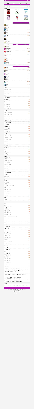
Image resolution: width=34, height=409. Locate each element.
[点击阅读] (29, 99)
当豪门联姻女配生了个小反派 (7, 134)
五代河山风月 (5, 207)
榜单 (26, 4)
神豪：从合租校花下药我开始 (7, 145)
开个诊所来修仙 (6, 195)
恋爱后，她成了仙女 (6, 147)
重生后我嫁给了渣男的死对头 (7, 122)
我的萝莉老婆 (5, 180)
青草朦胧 (5, 114)
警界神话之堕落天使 (6, 209)
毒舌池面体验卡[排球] (6, 234)
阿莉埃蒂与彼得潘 (6, 232)
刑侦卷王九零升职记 (6, 176)
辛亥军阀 (5, 205)
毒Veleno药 (5, 153)
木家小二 (5, 191)
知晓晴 (5, 89)
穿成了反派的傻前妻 (6, 124)
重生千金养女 (5, 130)
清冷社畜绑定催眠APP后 (7, 226)
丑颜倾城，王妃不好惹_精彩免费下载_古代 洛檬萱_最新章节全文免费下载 (15, 281)
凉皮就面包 (5, 137)
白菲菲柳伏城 (5, 199)
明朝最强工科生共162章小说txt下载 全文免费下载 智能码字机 (14, 278)
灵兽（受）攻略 (6, 159)
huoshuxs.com (6, 0)
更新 (20, 4)
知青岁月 (5, 187)
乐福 (4, 256)
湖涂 (4, 162)
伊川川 (5, 139)
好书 (13, 4)
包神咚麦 (5, 241)
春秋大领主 (5, 220)
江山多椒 (5, 102)
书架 (27, 0)
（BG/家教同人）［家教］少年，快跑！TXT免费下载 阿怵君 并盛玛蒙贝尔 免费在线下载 (16, 274)
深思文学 (5, 216)
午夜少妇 (5, 185)
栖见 (4, 104)
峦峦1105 (5, 108)
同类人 (5, 230)
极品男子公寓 (5, 101)
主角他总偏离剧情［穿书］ (7, 249)
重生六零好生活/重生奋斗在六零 (7, 120)
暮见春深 (5, 135)
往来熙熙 (5, 258)
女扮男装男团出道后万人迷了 (7, 255)
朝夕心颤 (5, 95)
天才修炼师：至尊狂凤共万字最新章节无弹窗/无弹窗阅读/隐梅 (14, 277)
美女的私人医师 (6, 184)
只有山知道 (5, 233)
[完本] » (29, 87)
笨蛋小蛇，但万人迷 (6, 228)
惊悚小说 (14, 3)
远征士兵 (5, 212)
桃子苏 (5, 214)
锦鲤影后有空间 (6, 151)
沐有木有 (5, 254)
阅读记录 (26, 3)
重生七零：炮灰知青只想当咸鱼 (7, 128)
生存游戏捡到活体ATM (6, 99)
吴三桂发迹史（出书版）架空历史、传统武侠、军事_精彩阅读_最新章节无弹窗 (15, 270)
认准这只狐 (5, 262)
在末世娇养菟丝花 (6, 247)
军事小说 (20, 3)
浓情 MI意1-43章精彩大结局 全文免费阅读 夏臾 (12, 271)
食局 (4, 149)
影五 (4, 131)
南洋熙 (5, 239)
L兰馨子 (5, 210)
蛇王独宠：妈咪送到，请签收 (7, 97)
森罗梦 (5, 235)
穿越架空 (8, 3)
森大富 (5, 129)
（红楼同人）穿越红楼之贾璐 (7, 172)
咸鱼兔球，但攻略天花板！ (7, 253)
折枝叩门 (5, 260)
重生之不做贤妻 (6, 174)
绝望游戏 (5, 197)
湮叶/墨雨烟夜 (5, 160)
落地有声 (5, 251)
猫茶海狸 (5, 189)
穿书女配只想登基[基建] (7, 157)
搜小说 (29, 0)
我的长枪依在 (5, 208)
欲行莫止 (5, 237)
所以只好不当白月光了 (6, 182)
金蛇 (4, 222)
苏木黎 (5, 158)
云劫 (4, 166)
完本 (7, 4)
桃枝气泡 (5, 103)
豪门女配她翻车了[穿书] (7, 126)
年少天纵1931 (5, 203)
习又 (4, 106)
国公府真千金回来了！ (6, 170)
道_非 (5, 164)
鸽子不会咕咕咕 (5, 183)
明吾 (4, 154)
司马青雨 (5, 112)
